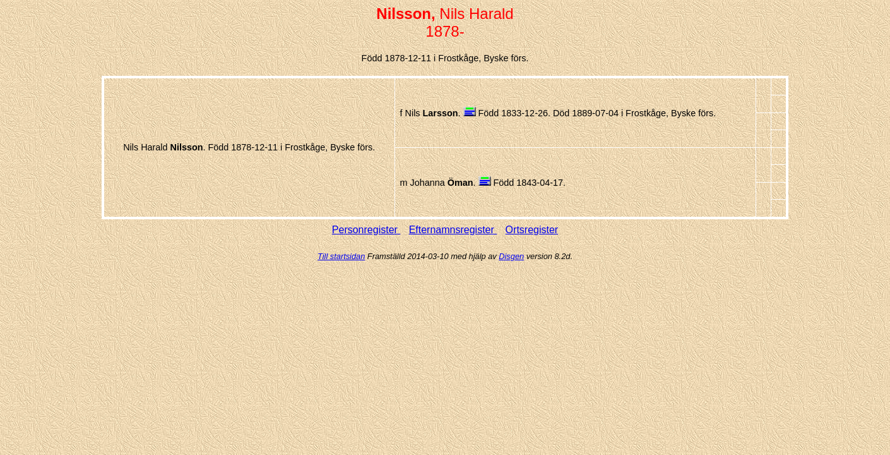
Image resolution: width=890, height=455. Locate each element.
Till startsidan (341, 256)
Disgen (511, 256)
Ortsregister (532, 229)
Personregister (366, 229)
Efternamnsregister (453, 229)
